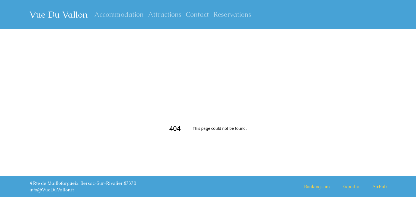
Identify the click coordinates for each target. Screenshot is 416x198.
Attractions (164, 14)
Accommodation (119, 14)
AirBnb (379, 186)
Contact (197, 14)
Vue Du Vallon (58, 14)
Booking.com (317, 186)
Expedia (350, 186)
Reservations (232, 14)
